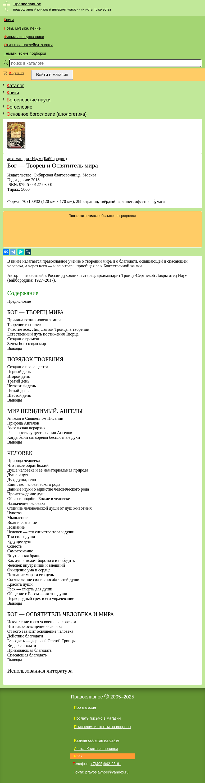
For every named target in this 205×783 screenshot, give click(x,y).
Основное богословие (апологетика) (47, 114)
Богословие (19, 107)
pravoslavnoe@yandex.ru (107, 772)
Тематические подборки (25, 53)
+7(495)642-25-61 (105, 764)
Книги (9, 20)
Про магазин (85, 707)
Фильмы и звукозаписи (24, 37)
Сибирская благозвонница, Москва (65, 175)
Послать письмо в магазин (97, 718)
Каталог (15, 85)
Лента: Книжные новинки (96, 749)
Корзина (16, 73)
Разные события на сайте (96, 740)
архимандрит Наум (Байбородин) (37, 158)
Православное (27, 4)
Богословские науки (29, 99)
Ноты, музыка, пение (22, 28)
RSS (78, 756)
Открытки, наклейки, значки (28, 45)
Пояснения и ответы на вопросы (102, 727)
